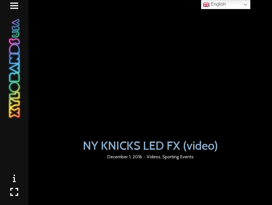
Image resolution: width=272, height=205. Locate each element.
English (214, 4)
